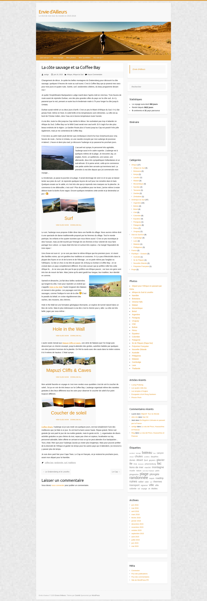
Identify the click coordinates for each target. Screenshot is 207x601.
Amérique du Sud (138, 200)
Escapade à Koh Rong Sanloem (143, 394)
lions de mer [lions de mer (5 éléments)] (136, 467)
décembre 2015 (137, 524)
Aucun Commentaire (95, 74)
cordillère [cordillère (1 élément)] (147, 457)
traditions (72, 463)
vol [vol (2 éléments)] (139, 489)
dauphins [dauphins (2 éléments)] (154, 457)
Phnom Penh (136, 397)
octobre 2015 (136, 530)
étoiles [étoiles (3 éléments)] (154, 488)
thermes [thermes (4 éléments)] (157, 481)
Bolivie (135, 206)
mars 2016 (135, 514)
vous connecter (58, 485)
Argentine (137, 203)
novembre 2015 (137, 527)
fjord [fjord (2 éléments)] (146, 460)
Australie (136, 257)
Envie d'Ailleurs (53, 11)
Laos (135, 241)
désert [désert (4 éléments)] (139, 460)
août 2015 (135, 537)
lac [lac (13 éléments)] (159, 463)
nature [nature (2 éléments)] (138, 471)
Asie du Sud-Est (137, 235)
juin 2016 (134, 505)
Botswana (137, 171)
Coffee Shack (47, 427)
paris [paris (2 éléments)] (157, 471)
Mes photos (71, 58)
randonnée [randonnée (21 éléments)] (138, 477)
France (134, 250)
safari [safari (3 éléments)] (141, 481)
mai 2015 (134, 546)
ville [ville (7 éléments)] (151, 485)
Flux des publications (139, 574)
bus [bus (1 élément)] (154, 453)
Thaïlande (136, 368)
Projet (133, 269)
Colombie (137, 216)
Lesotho (136, 177)
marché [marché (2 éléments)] (148, 467)
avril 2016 (135, 511)
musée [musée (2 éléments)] (132, 471)
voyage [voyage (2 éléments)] (144, 489)
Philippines (136, 356)
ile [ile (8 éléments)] (130, 463)
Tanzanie (136, 190)
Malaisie (136, 244)
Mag (133, 433)
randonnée (58, 463)
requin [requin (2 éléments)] (151, 478)
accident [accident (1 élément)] (132, 453)
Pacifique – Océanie (139, 254)
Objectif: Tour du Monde (150, 414)
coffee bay (49, 463)
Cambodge (137, 238)
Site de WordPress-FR (140, 580)
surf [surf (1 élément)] (151, 482)
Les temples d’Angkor (139, 391)
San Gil (145, 417)
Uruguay (136, 231)
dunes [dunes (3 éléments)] (132, 460)
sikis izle (134, 417)
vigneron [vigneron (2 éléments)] (144, 485)
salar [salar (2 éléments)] (147, 482)
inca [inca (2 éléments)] (135, 464)
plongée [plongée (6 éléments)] (154, 474)
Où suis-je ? (98, 58)
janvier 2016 (136, 521)
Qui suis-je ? (45, 58)
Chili (135, 212)
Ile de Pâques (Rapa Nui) (142, 343)
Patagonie (137, 225)
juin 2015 (134, 543)
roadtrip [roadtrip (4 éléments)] (159, 478)
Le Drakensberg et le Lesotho (56, 472)
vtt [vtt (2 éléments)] (149, 489)
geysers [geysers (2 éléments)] (152, 460)
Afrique (69, 74)
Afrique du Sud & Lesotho (142, 292)
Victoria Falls (137, 302)
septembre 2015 (137, 534)
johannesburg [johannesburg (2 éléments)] (150, 464)
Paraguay (137, 222)
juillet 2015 (135, 540)
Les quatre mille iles (139, 388)
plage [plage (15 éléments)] (144, 474)
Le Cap (116, 472)
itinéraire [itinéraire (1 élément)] (141, 464)
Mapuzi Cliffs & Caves (71, 343)
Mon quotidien (84, 58)
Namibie (136, 187)
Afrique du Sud (78, 74)
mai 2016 (134, 508)
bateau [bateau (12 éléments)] (147, 452)
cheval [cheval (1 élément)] (131, 457)
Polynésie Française (141, 266)
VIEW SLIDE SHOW (62, 225)
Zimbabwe (137, 197)
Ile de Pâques (138, 260)
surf (65, 463)
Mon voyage (58, 58)
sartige (46, 74)
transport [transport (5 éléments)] (134, 485)
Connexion (135, 571)
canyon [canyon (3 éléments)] (160, 453)
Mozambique (138, 184)
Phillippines (137, 247)
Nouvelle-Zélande (140, 263)
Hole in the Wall (55, 287)
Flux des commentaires (140, 577)
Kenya (135, 174)
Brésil (135, 209)
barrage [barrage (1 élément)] (138, 453)
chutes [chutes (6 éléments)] (139, 456)
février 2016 (136, 518)
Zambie (136, 193)
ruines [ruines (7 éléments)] (133, 481)
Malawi (136, 181)
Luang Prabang (137, 385)
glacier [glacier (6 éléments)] (160, 459)
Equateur (136, 219)
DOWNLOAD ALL (76, 225)
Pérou (135, 228)
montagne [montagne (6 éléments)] (158, 467)
